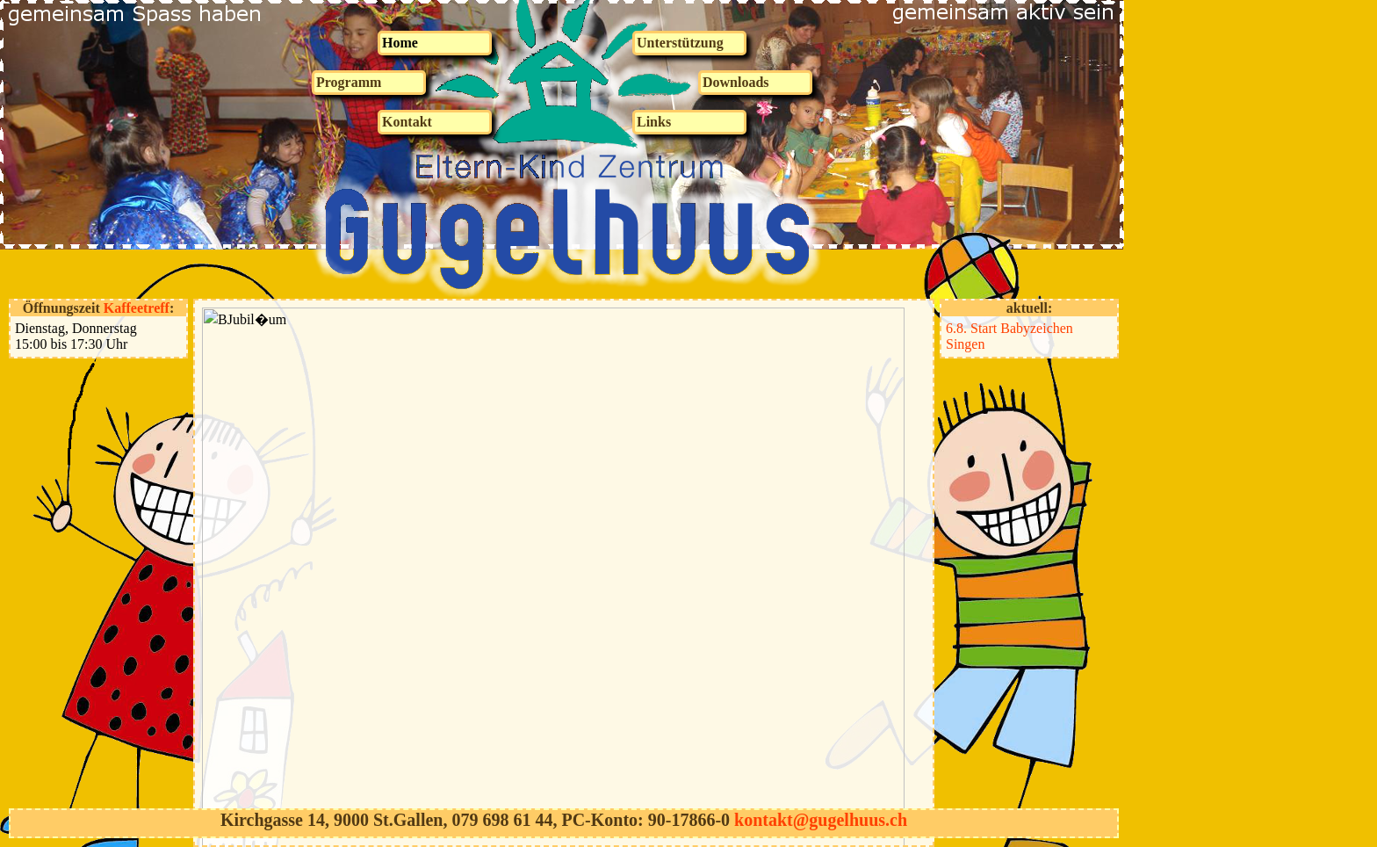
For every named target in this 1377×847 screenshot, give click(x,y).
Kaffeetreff (136, 307)
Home (400, 42)
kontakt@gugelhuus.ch (820, 819)
